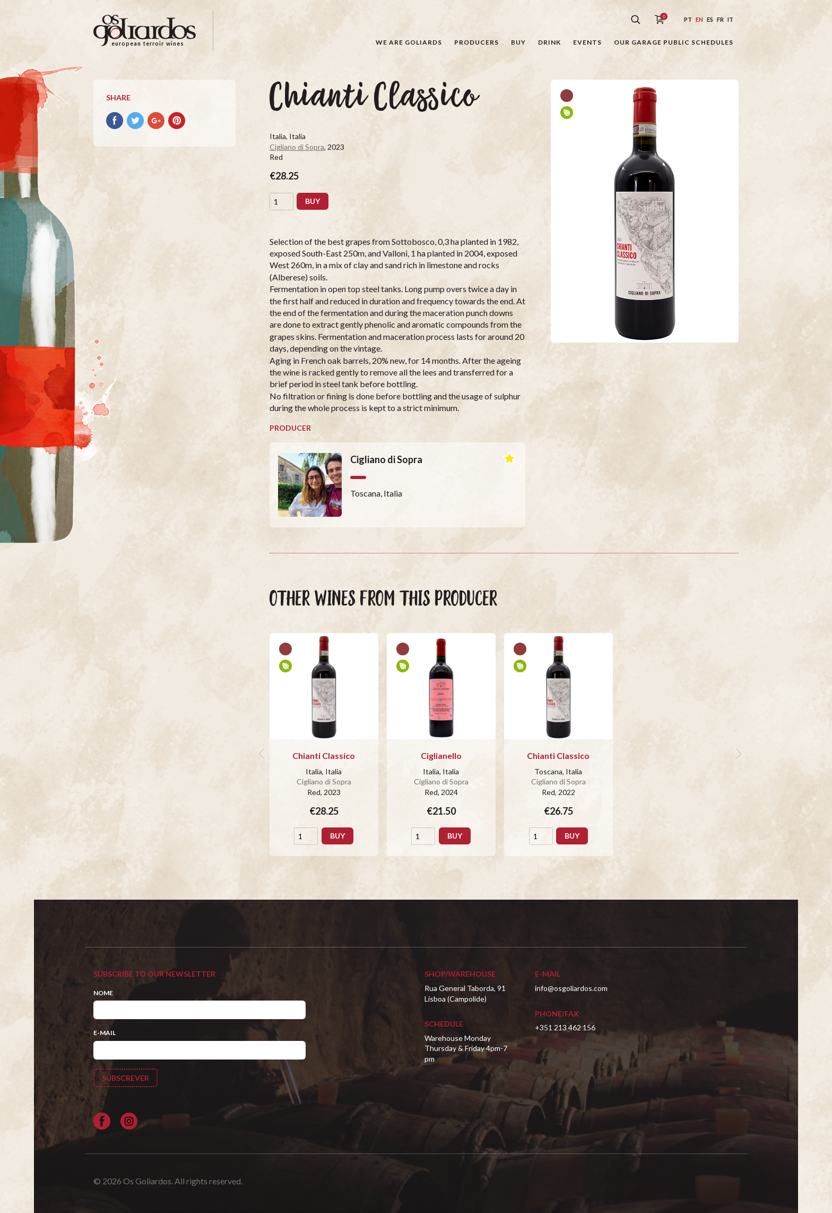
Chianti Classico (323, 755)
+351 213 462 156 (565, 1027)
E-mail (104, 1033)
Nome (103, 993)
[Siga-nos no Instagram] (128, 1121)
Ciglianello (441, 755)
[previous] (263, 753)
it (730, 19)
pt (688, 19)
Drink (549, 42)
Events (587, 42)
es (710, 19)
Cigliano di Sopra (297, 146)
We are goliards (409, 42)
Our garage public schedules (673, 42)
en (699, 19)
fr (720, 19)
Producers (476, 42)
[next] (737, 753)
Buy (518, 42)
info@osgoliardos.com (571, 988)
